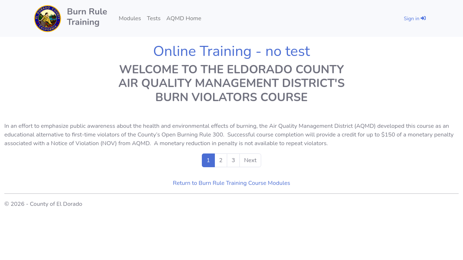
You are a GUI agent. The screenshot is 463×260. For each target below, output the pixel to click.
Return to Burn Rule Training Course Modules (231, 183)
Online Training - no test (231, 51)
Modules (130, 18)
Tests (154, 18)
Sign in (415, 18)
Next (250, 160)
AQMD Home (183, 18)
